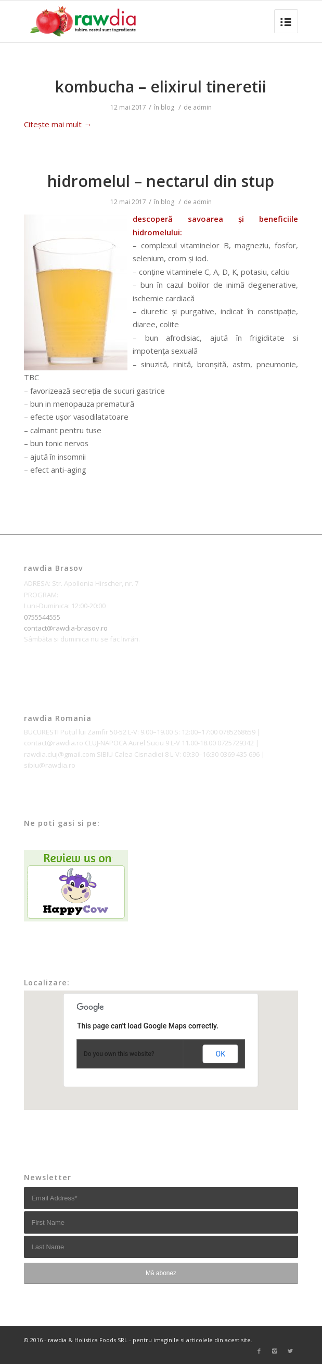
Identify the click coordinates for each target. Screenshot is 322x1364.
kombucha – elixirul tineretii (160, 86)
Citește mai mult (58, 124)
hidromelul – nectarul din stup (160, 181)
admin (202, 107)
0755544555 (42, 617)
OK (220, 1054)
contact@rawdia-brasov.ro (66, 628)
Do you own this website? (119, 1054)
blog (167, 107)
